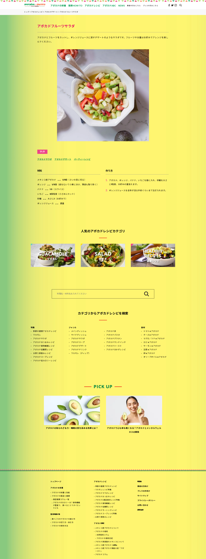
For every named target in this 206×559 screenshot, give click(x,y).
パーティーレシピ (82, 160)
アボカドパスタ (113, 335)
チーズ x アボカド (151, 335)
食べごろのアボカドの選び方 (63, 519)
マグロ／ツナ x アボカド (154, 339)
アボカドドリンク (79, 350)
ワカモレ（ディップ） (81, 353)
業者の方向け (142, 486)
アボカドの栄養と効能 (61, 493)
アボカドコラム (101, 554)
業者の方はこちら (134, 6)
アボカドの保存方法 (60, 526)
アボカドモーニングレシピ (106, 510)
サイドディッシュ (79, 335)
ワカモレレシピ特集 (103, 490)
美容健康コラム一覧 (61, 499)
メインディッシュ (79, 331)
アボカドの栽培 (101, 531)
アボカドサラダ (44, 160)
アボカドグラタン (114, 339)
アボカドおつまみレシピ (44, 342)
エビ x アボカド (150, 342)
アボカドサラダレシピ (104, 493)
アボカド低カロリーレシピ (44, 361)
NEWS (139, 482)
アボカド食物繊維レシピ (44, 346)
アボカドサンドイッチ (116, 342)
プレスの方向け (143, 491)
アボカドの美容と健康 (61, 496)
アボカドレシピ (100, 482)
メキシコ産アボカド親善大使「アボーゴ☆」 (109, 550)
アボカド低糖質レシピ (43, 350)
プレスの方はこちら (150, 6)
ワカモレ (37, 335)
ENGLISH (140, 510)
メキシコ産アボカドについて (107, 528)
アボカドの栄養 (56, 488)
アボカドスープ (78, 342)
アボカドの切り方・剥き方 (62, 522)
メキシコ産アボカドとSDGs (106, 545)
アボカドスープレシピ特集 (106, 514)
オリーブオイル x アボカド (155, 357)
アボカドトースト (114, 346)
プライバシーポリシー (146, 500)
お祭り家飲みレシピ (42, 353)
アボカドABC (99, 523)
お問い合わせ (142, 505)
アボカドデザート (63, 160)
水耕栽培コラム (103, 535)
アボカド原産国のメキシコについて (109, 542)
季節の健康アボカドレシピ (44, 331)
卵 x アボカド (149, 353)
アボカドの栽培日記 (105, 538)
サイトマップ (142, 496)
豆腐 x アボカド (150, 350)
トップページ (55, 482)
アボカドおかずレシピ (116, 350)
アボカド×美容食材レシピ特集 (107, 500)
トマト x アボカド (151, 331)
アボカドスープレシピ (42, 357)
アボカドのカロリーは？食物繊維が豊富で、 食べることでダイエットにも (67, 505)
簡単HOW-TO (55, 514)
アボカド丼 (111, 331)
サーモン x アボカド (152, 346)
